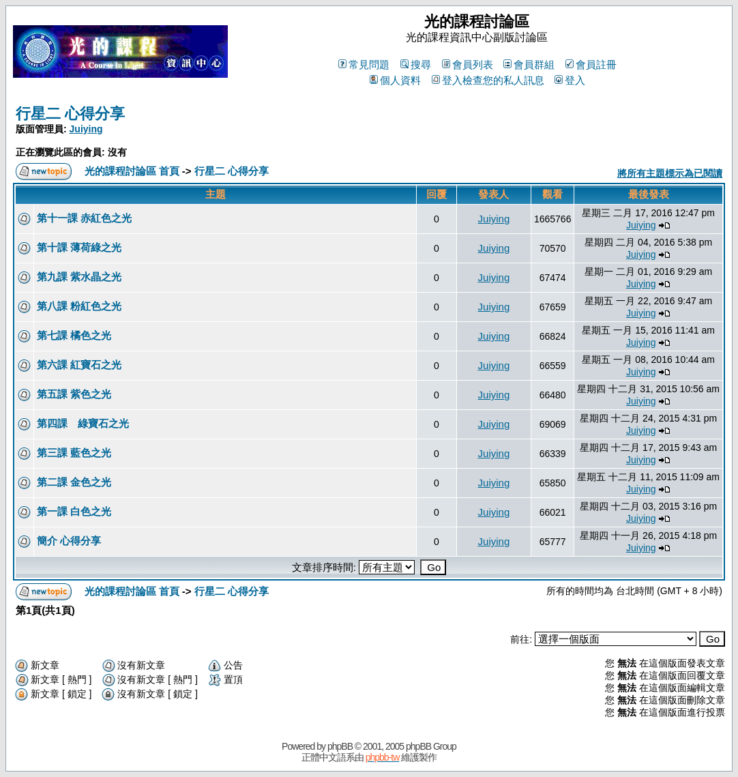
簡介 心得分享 (69, 540)
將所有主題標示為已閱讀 (669, 173)
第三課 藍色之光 (74, 452)
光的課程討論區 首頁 (132, 171)
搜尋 (415, 64)
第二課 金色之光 (74, 482)
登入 (570, 80)
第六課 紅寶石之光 (79, 364)
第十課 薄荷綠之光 (79, 247)
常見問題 (363, 64)
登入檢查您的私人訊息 (488, 80)
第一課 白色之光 (74, 511)
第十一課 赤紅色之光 (84, 218)
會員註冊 (591, 64)
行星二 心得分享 (70, 113)
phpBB (340, 746)
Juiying (86, 128)
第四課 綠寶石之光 (83, 423)
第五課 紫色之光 (74, 394)
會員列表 (467, 64)
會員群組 (529, 64)
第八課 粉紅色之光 (79, 306)
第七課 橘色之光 (74, 335)
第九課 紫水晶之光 (79, 276)
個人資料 (395, 80)
